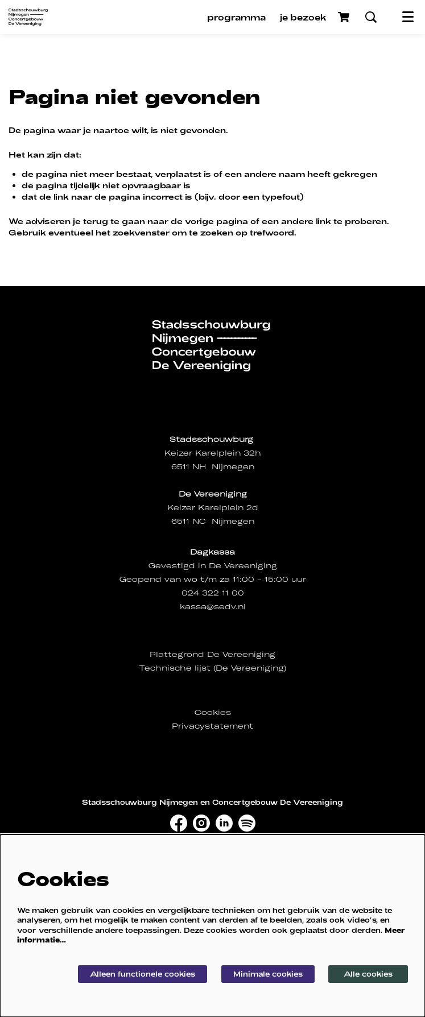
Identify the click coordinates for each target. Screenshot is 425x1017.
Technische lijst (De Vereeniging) (212, 668)
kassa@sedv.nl (213, 606)
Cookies (213, 712)
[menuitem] (236, 17)
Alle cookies (368, 974)
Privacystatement (212, 726)
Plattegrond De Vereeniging (212, 654)
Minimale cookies (268, 974)
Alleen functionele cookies (142, 974)
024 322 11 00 (212, 593)
